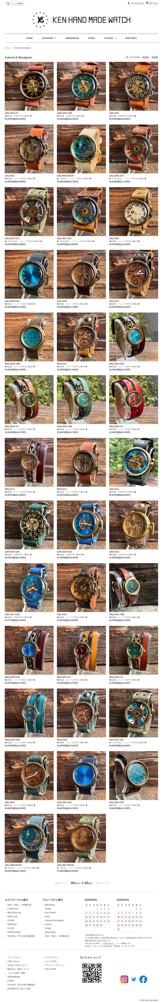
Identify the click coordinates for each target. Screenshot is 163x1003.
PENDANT (12, 924)
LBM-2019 (114, 551)
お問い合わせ (13, 961)
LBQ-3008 (114, 238)
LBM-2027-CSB (12, 614)
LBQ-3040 (62, 614)
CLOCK (10, 928)
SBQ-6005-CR (116, 426)
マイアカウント (137, 3)
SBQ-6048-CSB (12, 677)
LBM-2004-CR (11, 113)
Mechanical (50, 905)
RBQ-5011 (62, 363)
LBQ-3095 (9, 802)
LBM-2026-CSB (64, 551)
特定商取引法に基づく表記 (19, 989)
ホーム (8, 48)
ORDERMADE (72, 38)
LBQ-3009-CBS (12, 301)
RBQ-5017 (62, 489)
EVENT (91, 38)
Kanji (47, 916)
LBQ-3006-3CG (12, 238)
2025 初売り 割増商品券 (19, 905)
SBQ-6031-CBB (116, 614)
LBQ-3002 (9, 175)
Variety (48, 909)
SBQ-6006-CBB (64, 426)
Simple (48, 928)
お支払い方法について (17, 965)
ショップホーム (14, 957)
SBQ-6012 (10, 489)
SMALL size (12, 916)
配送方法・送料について (18, 969)
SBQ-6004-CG (12, 426)
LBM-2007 (114, 113)
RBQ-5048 (62, 739)
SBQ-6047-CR (64, 677)
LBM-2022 (114, 489)
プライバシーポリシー (55, 965)
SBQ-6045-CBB (12, 739)
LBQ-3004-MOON (65, 175)
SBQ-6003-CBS (116, 363)
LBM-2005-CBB (64, 113)
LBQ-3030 (62, 301)
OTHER (10, 920)
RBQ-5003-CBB (12, 363)
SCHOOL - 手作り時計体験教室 (21, 936)
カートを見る (51, 961)
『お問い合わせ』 (108, 943)
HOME (29, 38)
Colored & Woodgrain (22, 48)
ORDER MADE (14, 932)
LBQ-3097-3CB (116, 739)
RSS (47, 969)
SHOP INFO (131, 38)
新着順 (155, 57)
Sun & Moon (50, 913)
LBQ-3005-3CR (116, 175)
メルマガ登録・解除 (16, 973)
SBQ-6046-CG (116, 677)
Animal (48, 924)
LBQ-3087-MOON (65, 865)
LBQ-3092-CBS (116, 802)
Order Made (50, 932)
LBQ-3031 (114, 301)
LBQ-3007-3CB (64, 238)
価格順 (145, 57)
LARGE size (12, 909)
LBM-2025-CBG (12, 551)
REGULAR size (14, 913)
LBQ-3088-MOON (13, 865)
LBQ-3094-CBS (64, 802)
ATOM (53, 969)
